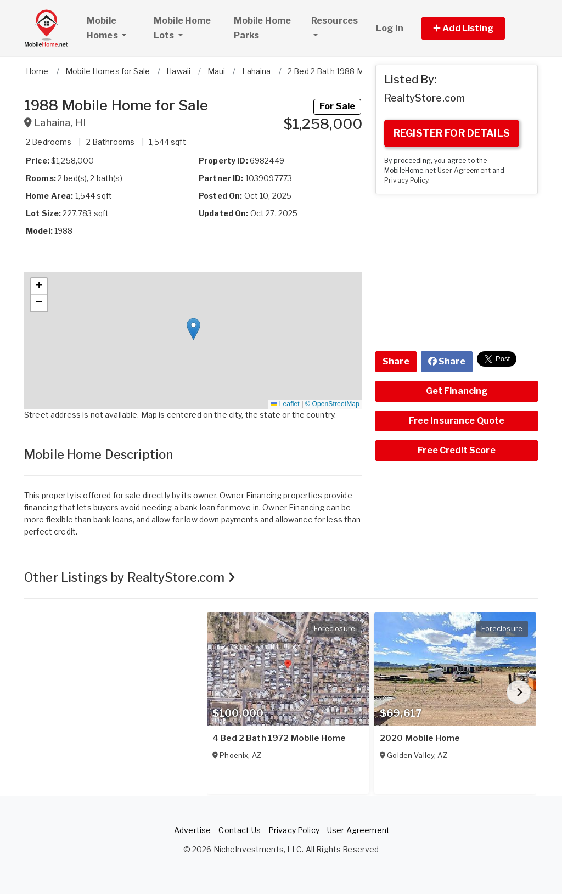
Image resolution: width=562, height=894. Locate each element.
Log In (389, 28)
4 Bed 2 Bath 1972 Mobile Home (278, 738)
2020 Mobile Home (419, 738)
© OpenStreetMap (332, 404)
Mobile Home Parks (262, 28)
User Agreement (464, 171)
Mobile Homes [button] (115, 28)
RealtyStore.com (424, 98)
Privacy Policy (406, 180)
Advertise (192, 830)
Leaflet (285, 404)
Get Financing (457, 391)
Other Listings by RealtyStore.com (129, 577)
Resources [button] (334, 20)
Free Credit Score (456, 450)
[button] (475, 28)
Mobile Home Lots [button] (182, 28)
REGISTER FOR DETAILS (452, 133)
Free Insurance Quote (457, 420)
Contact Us (239, 830)
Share (396, 361)
